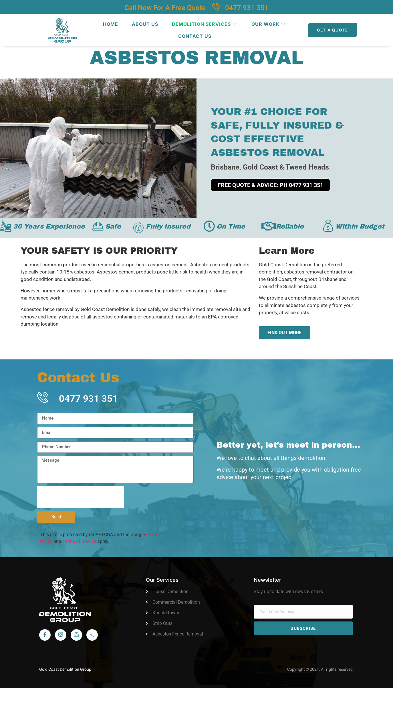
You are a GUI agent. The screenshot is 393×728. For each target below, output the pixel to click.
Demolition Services (204, 24)
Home (110, 24)
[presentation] (80, 497)
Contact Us (194, 36)
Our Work (268, 24)
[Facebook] (45, 635)
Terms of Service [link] (79, 541)
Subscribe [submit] (303, 628)
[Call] (92, 635)
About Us (145, 24)
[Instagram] (60, 635)
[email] (303, 612)
